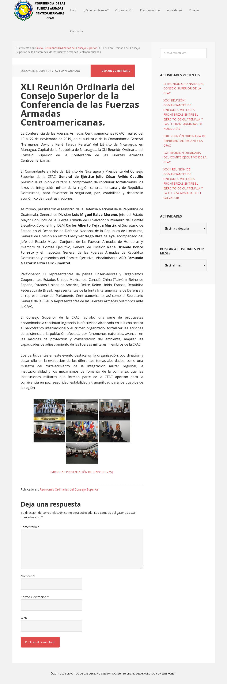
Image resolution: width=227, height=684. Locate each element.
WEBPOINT (169, 673)
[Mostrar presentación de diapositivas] (81, 472)
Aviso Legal (126, 673)
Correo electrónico (35, 597)
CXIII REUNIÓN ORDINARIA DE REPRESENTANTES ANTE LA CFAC (184, 140)
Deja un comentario (116, 71)
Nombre (28, 576)
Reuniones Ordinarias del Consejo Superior (69, 489)
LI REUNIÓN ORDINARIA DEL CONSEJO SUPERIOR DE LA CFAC (183, 88)
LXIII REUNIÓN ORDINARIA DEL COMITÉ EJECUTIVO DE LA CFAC (185, 157)
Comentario (30, 527)
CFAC (39, 10)
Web (24, 618)
